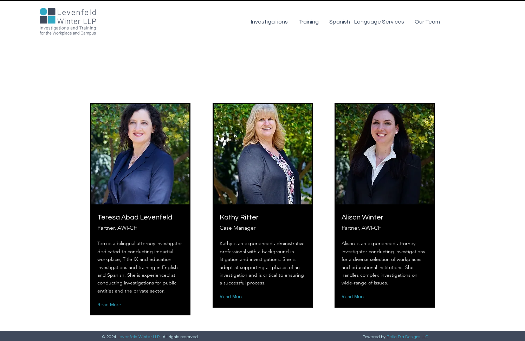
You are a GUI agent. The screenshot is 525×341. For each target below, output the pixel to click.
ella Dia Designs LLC (408, 337)
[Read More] (110, 305)
